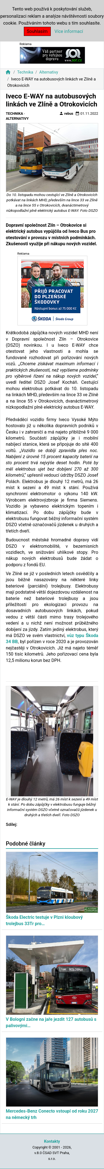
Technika (25, 72)
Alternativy (48, 72)
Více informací (69, 31)
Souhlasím (37, 31)
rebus (66, 113)
